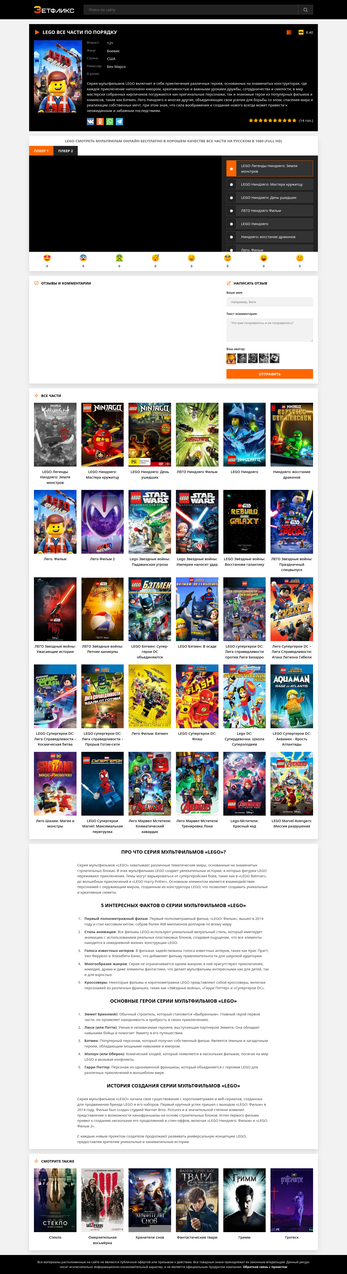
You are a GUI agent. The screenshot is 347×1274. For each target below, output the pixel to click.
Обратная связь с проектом (265, 1267)
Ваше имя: (234, 292)
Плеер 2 (65, 150)
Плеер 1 (41, 150)
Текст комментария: (241, 314)
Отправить (270, 373)
